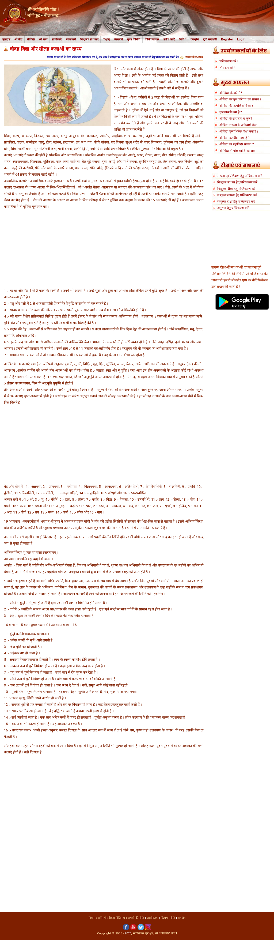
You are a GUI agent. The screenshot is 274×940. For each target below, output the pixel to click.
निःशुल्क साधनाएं (89, 39)
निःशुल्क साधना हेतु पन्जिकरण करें (237, 182)
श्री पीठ (18, 39)
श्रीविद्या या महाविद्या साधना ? (236, 144)
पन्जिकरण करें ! (228, 61)
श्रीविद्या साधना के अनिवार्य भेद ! (238, 125)
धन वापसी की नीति (133, 918)
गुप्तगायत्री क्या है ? (230, 112)
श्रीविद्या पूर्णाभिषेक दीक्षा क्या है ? (238, 131)
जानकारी (71, 39)
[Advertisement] (103, 250)
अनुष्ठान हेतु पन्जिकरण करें (233, 208)
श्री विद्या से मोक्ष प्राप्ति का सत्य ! (238, 151)
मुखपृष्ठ (6, 39)
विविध (182, 39)
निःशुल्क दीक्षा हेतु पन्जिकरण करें (236, 189)
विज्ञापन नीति (168, 918)
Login (241, 39)
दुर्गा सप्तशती (210, 39)
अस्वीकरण (152, 918)
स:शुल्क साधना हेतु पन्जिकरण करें (237, 195)
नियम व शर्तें (95, 918)
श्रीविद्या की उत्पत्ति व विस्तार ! (237, 106)
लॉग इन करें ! (227, 68)
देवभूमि (195, 39)
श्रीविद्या (31, 39)
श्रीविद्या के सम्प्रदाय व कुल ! (235, 118)
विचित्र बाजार (152, 39)
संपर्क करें (57, 39)
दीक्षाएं (106, 39)
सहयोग (181, 918)
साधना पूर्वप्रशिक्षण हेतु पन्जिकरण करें (239, 176)
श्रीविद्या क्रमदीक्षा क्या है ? (234, 138)
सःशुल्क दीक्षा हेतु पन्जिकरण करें (236, 201)
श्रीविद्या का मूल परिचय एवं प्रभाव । (240, 99)
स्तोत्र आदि (169, 39)
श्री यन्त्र (43, 39)
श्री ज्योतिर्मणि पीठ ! (166, 933)
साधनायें (118, 39)
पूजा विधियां (133, 39)
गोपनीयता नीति (112, 918)
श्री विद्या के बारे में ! (230, 93)
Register (227, 39)
